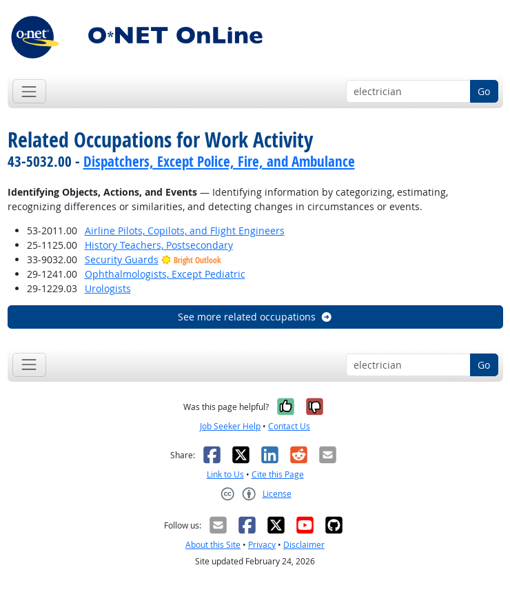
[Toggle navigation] (29, 91)
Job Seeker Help (230, 426)
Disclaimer (304, 545)
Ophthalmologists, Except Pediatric (165, 273)
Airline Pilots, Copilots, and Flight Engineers (185, 230)
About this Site (213, 545)
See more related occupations (255, 316)
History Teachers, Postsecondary (159, 245)
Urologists (108, 288)
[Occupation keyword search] (408, 91)
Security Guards (122, 259)
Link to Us (225, 474)
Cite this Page (278, 474)
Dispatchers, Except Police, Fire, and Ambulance (219, 161)
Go (484, 91)
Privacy (262, 545)
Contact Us (289, 426)
